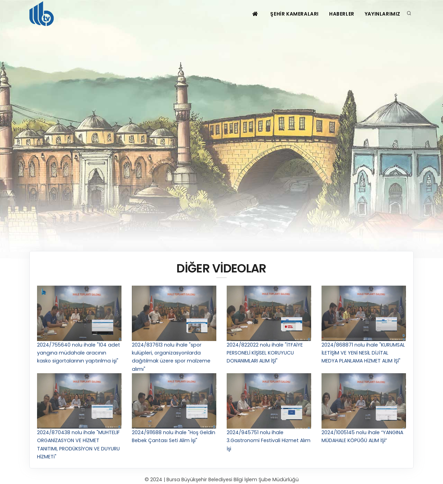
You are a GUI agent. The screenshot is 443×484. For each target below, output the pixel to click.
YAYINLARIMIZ (382, 13)
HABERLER (341, 13)
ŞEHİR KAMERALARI (294, 13)
